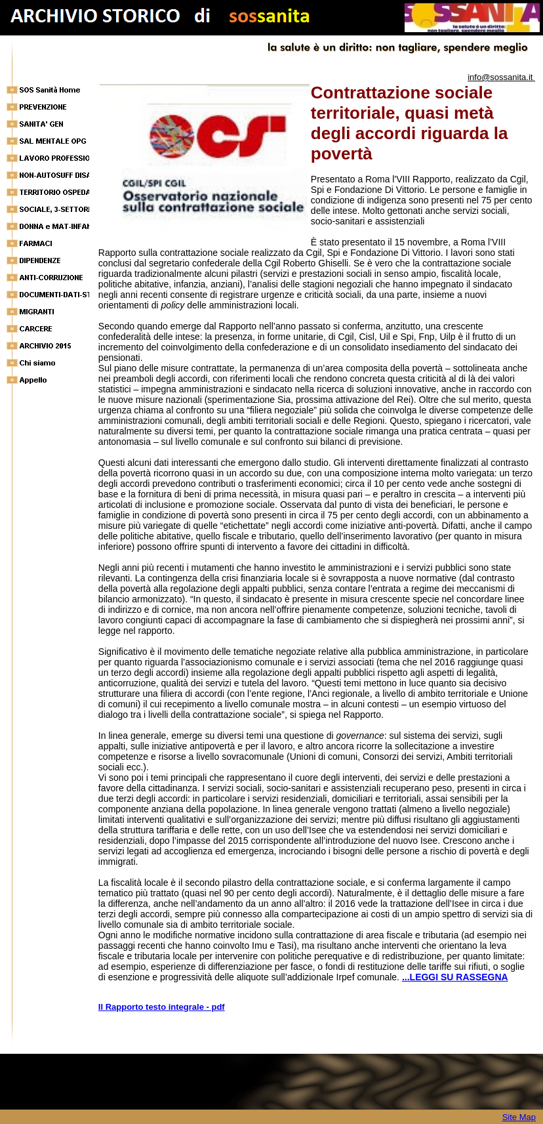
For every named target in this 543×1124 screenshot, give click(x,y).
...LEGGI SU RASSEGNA (455, 977)
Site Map (519, 1117)
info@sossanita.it (501, 77)
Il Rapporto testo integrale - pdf (161, 1007)
